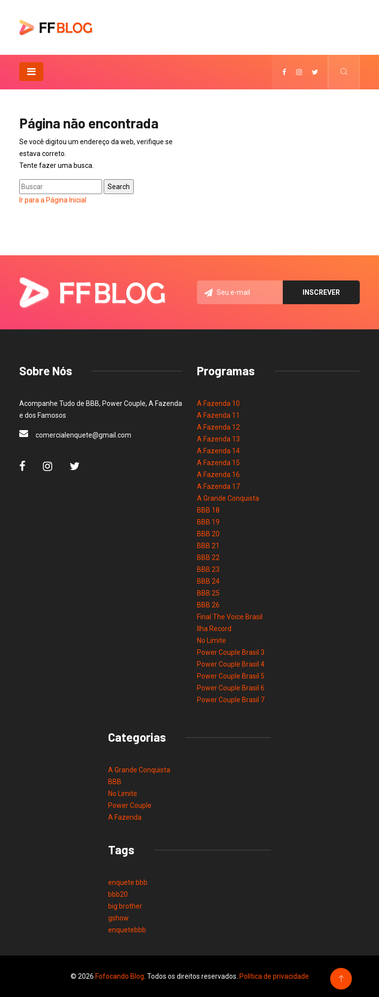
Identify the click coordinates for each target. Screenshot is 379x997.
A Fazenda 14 (218, 451)
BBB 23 (208, 569)
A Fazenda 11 (218, 415)
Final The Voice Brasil (230, 617)
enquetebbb (127, 930)
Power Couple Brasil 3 (231, 652)
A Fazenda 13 (218, 439)
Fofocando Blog (119, 976)
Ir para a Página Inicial (52, 200)
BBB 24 (208, 581)
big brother (125, 906)
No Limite (211, 640)
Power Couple (130, 805)
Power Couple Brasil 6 (231, 688)
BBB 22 (208, 557)
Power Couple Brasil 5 (231, 676)
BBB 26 (208, 605)
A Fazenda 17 (218, 486)
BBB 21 (208, 546)
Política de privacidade (274, 976)
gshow (118, 918)
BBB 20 (208, 534)
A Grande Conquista (228, 498)
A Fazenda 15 (218, 463)
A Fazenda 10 (218, 403)
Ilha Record (214, 629)
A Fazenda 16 (218, 475)
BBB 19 (208, 522)
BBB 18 (208, 510)
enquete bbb (128, 882)
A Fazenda (125, 817)
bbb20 (118, 894)
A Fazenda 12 (218, 427)
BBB (114, 782)
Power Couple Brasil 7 (231, 700)
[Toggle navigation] (31, 71)
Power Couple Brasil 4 (231, 664)
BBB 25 (208, 593)
